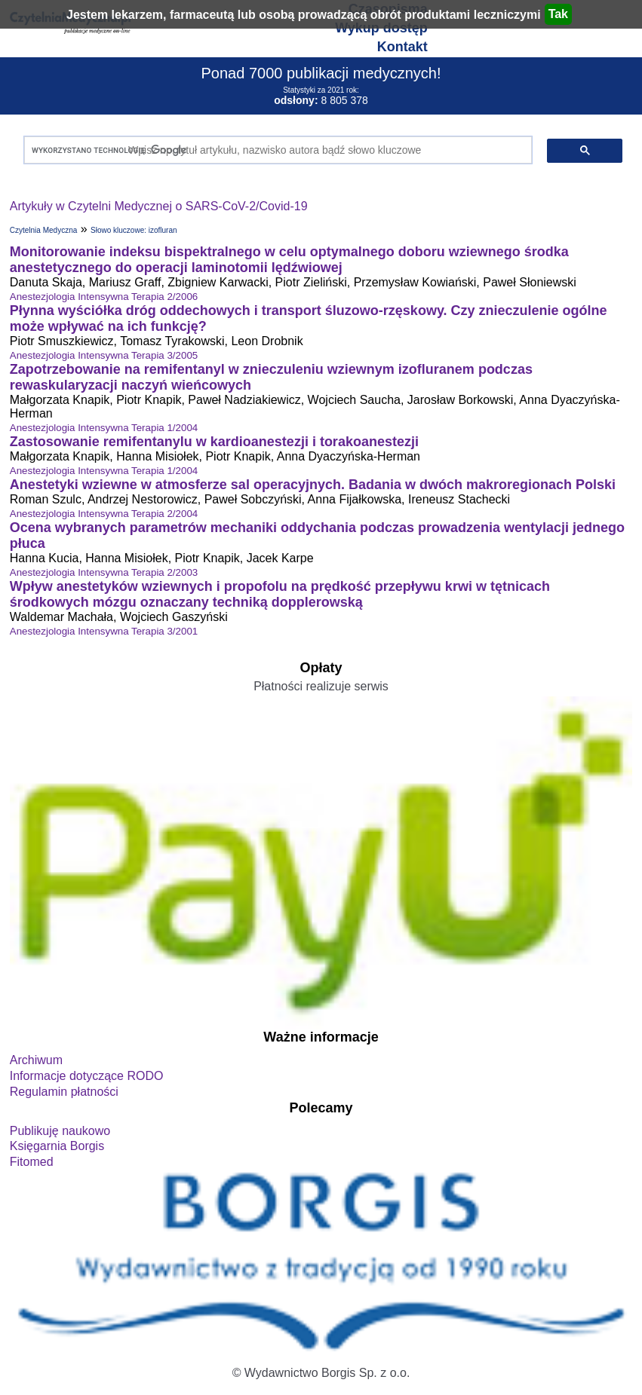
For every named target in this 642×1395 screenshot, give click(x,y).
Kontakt (402, 46)
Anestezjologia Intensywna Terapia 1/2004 (104, 427)
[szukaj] (275, 150)
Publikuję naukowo (60, 1130)
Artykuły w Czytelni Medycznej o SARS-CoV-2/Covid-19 (159, 206)
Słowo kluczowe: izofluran (134, 230)
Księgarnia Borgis (57, 1146)
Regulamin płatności (64, 1091)
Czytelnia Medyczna (43, 230)
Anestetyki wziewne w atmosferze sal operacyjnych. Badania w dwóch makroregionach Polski (313, 484)
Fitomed (32, 1161)
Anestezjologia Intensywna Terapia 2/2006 (104, 296)
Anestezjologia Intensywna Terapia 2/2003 (104, 572)
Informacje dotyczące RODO (87, 1075)
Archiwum (36, 1060)
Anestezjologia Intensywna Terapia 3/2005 (104, 355)
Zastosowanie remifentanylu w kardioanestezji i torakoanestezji (214, 441)
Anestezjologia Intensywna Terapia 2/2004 (104, 513)
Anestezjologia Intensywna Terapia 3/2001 (104, 631)
